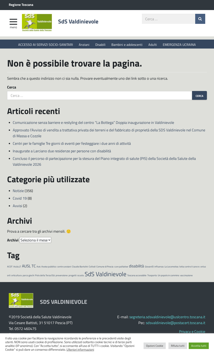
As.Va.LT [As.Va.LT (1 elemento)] (17, 267)
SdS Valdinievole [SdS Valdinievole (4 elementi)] (105, 275)
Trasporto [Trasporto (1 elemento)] (152, 276)
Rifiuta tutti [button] (178, 346)
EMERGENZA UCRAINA (179, 44)
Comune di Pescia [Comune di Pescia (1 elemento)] (104, 267)
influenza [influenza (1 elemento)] (159, 267)
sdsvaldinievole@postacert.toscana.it (175, 323)
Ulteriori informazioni (80, 349)
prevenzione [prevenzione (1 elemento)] (62, 276)
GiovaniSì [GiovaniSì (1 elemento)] (149, 267)
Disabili (100, 44)
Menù (13, 28)
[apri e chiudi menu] (13, 22)
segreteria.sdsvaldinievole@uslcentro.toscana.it (167, 317)
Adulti (152, 44)
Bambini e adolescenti (127, 44)
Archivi (13, 241)
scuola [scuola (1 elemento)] (80, 276)
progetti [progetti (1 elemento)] (72, 276)
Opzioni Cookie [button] (154, 346)
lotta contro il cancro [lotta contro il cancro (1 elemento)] (189, 267)
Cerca (11, 88)
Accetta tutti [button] (198, 346)
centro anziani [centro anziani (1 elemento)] (64, 267)
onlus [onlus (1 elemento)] (203, 267)
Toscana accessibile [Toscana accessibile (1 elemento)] (136, 276)
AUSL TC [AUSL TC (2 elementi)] (29, 267)
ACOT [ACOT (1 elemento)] (10, 267)
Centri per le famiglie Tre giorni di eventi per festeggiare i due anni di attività (72, 144)
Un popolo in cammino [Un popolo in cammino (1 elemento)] (168, 276)
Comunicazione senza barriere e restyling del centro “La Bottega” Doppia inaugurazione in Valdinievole (93, 123)
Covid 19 (20, 199)
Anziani (84, 44)
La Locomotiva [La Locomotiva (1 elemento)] (171, 267)
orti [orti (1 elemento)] (8, 276)
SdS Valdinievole (81, 22)
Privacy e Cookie (192, 332)
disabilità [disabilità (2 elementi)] (136, 267)
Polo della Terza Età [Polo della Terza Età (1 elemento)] (45, 276)
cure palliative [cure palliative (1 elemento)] (121, 267)
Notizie (18, 191)
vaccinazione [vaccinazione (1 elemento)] (186, 276)
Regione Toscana (21, 4)
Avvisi (17, 206)
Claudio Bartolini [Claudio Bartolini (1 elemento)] (80, 267)
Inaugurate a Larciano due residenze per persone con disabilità (62, 152)
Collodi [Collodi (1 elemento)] (92, 267)
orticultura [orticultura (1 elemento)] (16, 276)
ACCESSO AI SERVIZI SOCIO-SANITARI (45, 44)
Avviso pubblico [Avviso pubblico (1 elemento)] (48, 267)
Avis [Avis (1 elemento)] (39, 267)
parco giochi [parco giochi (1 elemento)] (28, 276)
